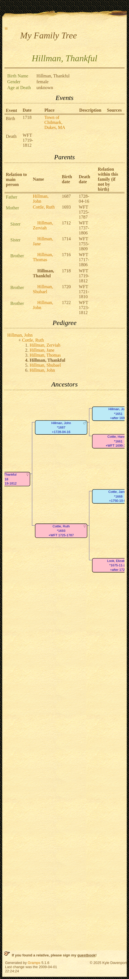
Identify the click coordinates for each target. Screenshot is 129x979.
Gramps (34, 963)
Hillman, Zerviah (43, 225)
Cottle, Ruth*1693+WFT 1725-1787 (61, 530)
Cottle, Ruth (44, 207)
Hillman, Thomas (43, 257)
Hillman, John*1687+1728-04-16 (61, 427)
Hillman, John (41, 199)
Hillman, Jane (42, 350)
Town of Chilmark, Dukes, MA (54, 122)
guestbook (86, 955)
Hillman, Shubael (43, 289)
